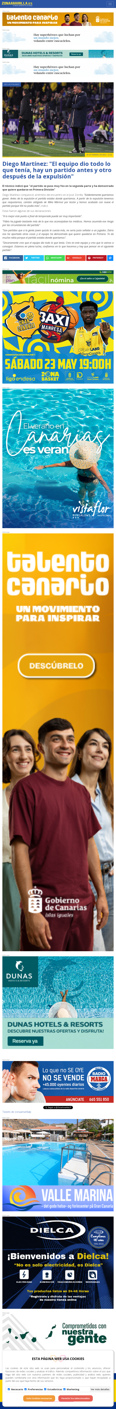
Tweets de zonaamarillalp (16, 1112)
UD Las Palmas (11, 84)
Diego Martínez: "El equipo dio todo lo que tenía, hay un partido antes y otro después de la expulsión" (57, 170)
